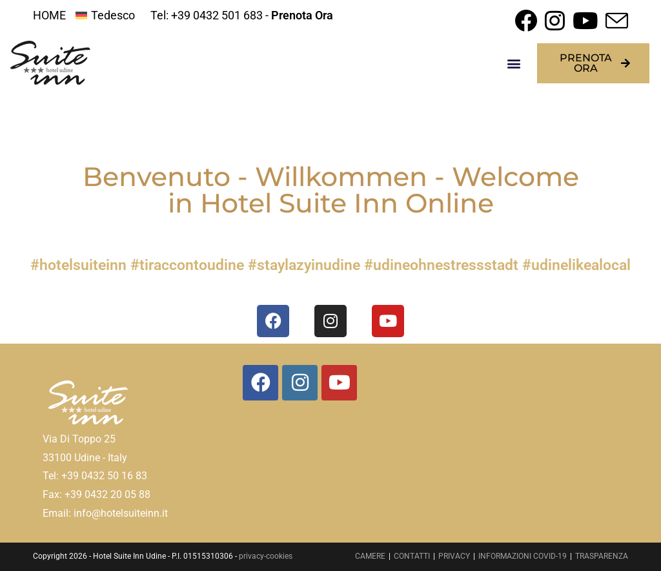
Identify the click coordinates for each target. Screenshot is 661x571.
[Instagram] (300, 382)
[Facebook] (260, 382)
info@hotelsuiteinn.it (121, 513)
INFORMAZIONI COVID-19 (522, 556)
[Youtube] (339, 382)
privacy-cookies (265, 556)
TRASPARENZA (601, 556)
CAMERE (370, 556)
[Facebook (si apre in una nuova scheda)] (526, 20)
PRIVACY (454, 556)
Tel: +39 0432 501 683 (206, 15)
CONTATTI (412, 556)
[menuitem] (105, 15)
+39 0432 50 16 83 (104, 476)
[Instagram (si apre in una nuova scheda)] (555, 20)
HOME (49, 15)
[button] (513, 63)
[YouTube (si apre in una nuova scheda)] (585, 20)
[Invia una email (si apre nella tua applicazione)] (615, 20)
